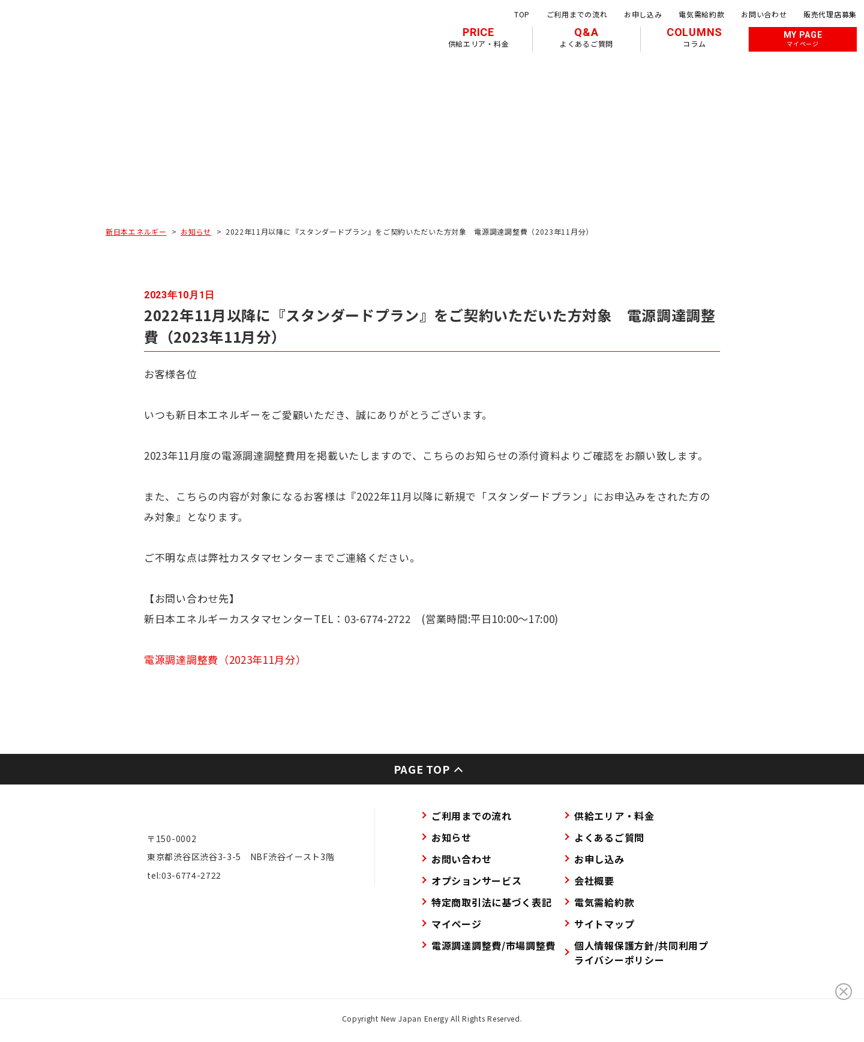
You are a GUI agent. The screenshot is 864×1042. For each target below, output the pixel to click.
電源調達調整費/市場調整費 (493, 945)
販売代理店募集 (830, 14)
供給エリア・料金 (614, 816)
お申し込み (643, 14)
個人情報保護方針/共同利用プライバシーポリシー (641, 952)
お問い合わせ (764, 14)
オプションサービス (476, 880)
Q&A (586, 37)
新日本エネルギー (136, 231)
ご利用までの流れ (577, 14)
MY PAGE (803, 39)
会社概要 (594, 880)
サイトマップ (604, 924)
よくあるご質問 (609, 837)
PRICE (478, 37)
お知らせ (196, 231)
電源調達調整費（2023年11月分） (225, 659)
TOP (522, 14)
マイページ (456, 924)
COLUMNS (694, 37)
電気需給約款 (701, 14)
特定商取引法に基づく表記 (491, 902)
